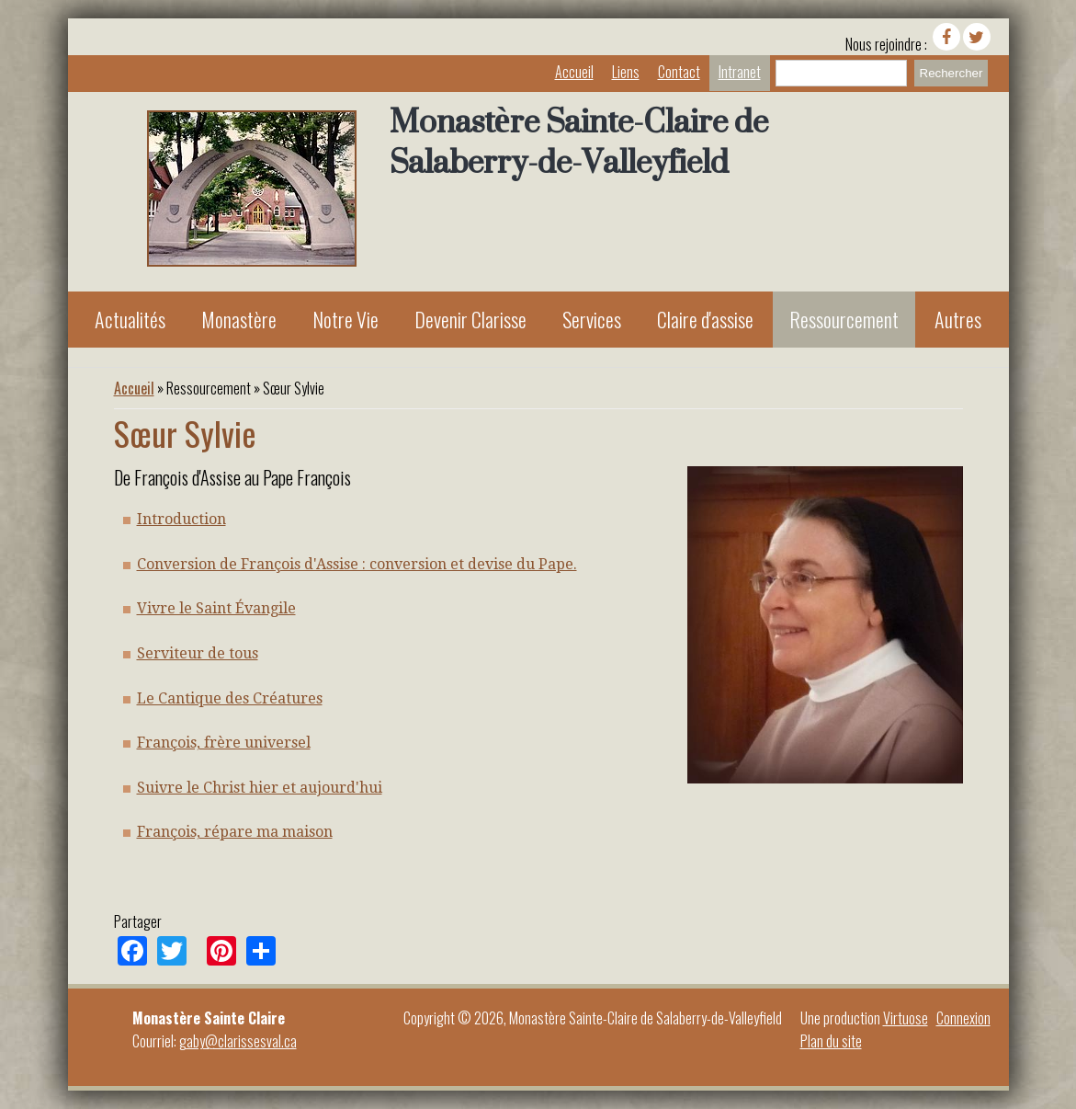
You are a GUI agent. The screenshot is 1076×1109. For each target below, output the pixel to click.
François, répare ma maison (235, 831)
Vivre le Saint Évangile (216, 608)
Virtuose (905, 1018)
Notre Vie (345, 319)
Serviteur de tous (197, 653)
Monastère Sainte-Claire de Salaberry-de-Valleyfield (579, 141)
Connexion (963, 1018)
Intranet (740, 72)
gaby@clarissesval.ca (238, 1041)
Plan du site (831, 1041)
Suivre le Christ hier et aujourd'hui (259, 787)
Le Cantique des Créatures (230, 698)
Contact (679, 72)
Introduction (181, 519)
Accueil (574, 72)
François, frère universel (224, 742)
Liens (626, 72)
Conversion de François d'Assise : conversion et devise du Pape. (357, 564)
